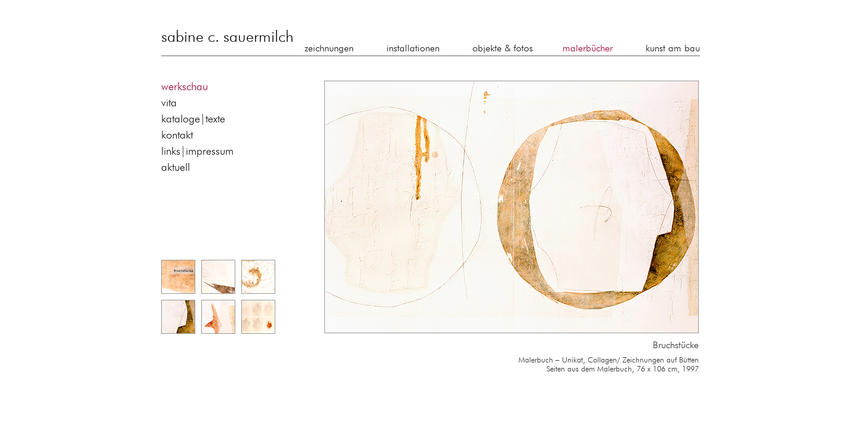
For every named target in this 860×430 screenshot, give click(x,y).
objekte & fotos (502, 49)
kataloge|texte (193, 119)
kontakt (177, 135)
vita (169, 103)
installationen (413, 49)
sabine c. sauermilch (227, 37)
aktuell (175, 167)
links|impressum (197, 151)
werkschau (184, 87)
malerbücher (588, 49)
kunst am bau (673, 49)
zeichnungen (329, 49)
